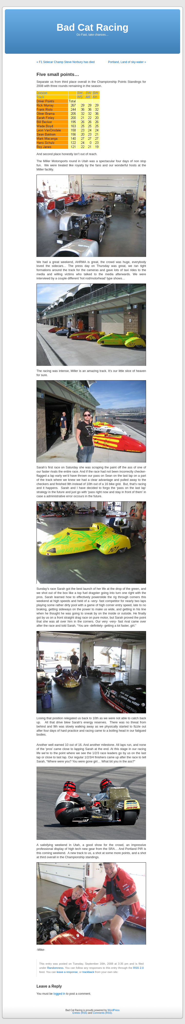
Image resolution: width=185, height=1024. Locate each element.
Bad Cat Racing (92, 27)
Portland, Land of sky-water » (127, 62)
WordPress (114, 1010)
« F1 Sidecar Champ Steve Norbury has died (66, 62)
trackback (88, 972)
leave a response (67, 972)
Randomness (55, 967)
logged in (59, 993)
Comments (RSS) (102, 1013)
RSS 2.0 (138, 967)
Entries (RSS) (80, 1013)
